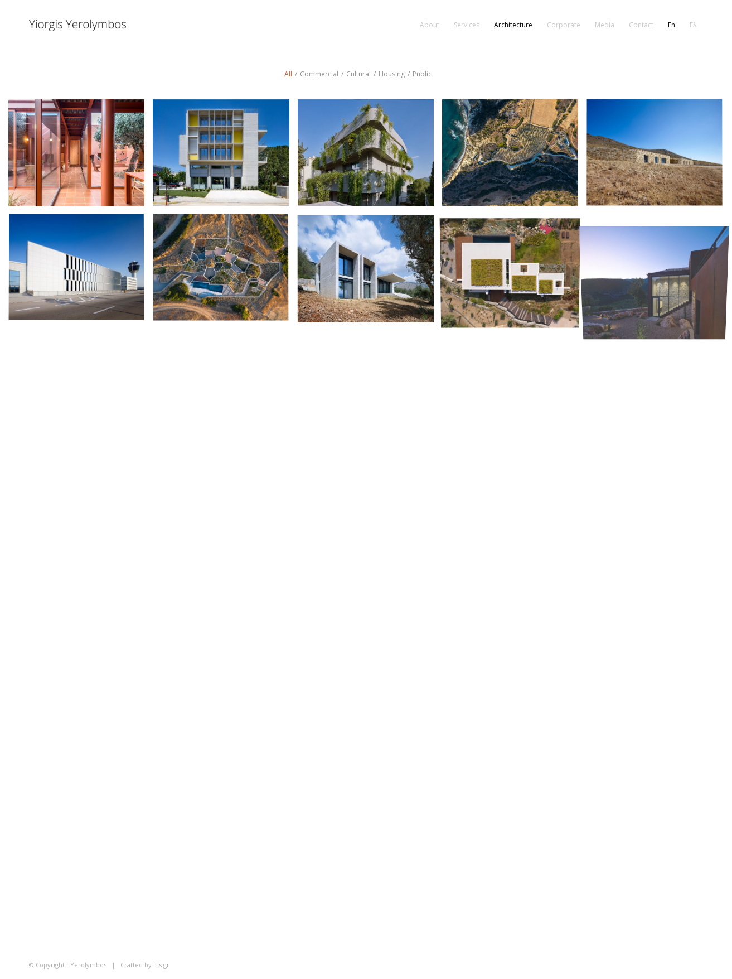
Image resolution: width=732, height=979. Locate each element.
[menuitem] (430, 25)
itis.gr (161, 965)
